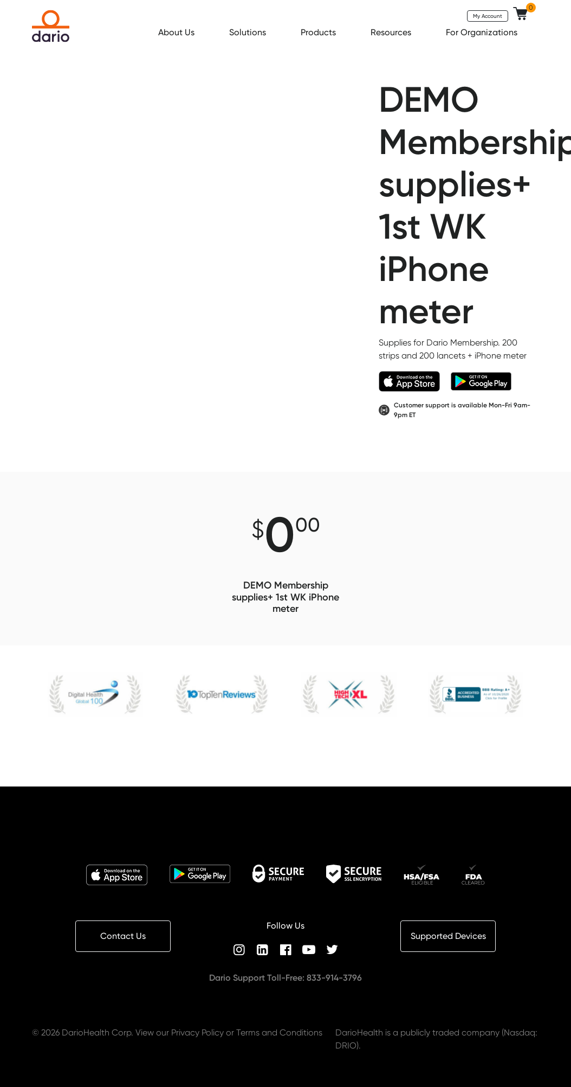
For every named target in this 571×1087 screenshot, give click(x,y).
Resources (392, 32)
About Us (177, 32)
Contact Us (123, 936)
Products (319, 32)
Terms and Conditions (279, 1032)
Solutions (248, 32)
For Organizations (483, 32)
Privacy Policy (197, 1032)
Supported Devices (448, 936)
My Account (487, 15)
